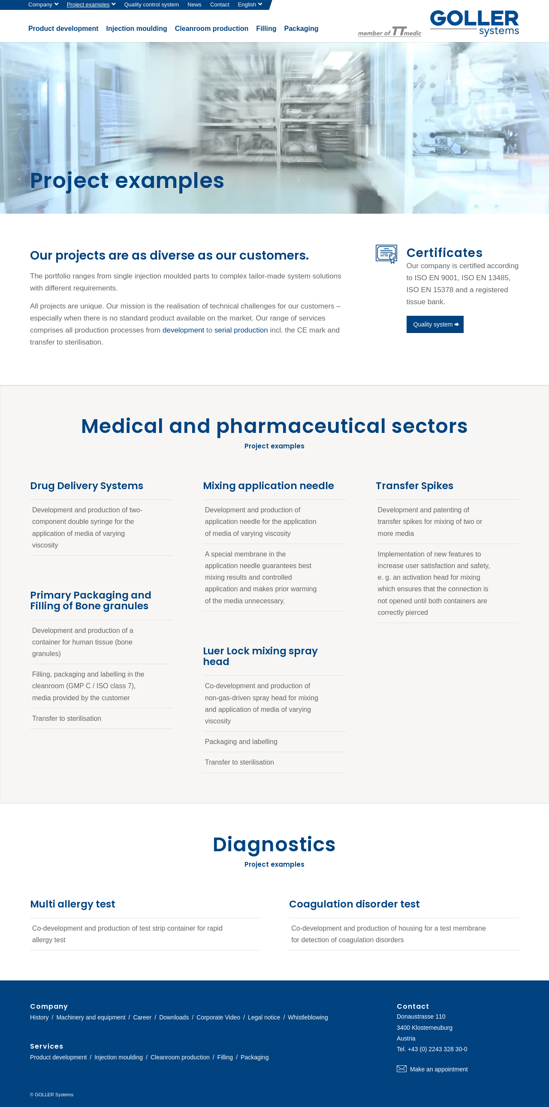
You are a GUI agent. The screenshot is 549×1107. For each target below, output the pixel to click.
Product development (58, 1057)
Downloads (174, 1017)
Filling (225, 1057)
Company (40, 4)
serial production (241, 330)
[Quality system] (435, 324)
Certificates (445, 253)
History (39, 1017)
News (194, 4)
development (183, 330)
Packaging (254, 1057)
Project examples (88, 4)
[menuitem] (45, 5)
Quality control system (151, 4)
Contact (219, 4)
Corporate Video (218, 1017)
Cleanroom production (180, 1057)
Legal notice (264, 1017)
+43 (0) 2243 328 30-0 (438, 1049)
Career (142, 1017)
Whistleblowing (308, 1017)
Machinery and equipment (90, 1017)
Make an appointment (458, 1069)
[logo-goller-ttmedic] (438, 23)
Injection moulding (118, 1057)
